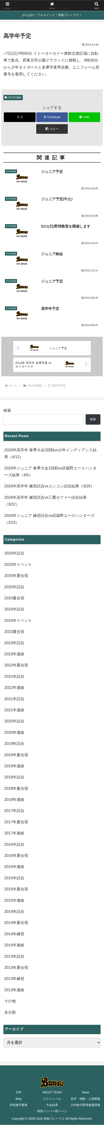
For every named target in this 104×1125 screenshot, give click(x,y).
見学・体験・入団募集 (85, 1098)
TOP (18, 1092)
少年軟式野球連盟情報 (85, 1105)
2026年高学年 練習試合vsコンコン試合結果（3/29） (49, 486)
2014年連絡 (13, 97)
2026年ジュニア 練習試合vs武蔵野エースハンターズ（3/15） (49, 519)
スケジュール (52, 1098)
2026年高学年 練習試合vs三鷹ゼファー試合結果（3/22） (45, 501)
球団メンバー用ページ (52, 1111)
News (85, 1092)
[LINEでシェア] (84, 117)
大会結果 (52, 1105)
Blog (19, 1098)
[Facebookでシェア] (52, 117)
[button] (52, 129)
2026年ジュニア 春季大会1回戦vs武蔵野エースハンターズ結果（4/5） (50, 471)
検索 (7, 411)
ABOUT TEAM (52, 1092)
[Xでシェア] (19, 117)
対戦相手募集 (18, 1105)
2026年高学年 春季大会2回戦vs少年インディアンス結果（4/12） (50, 453)
